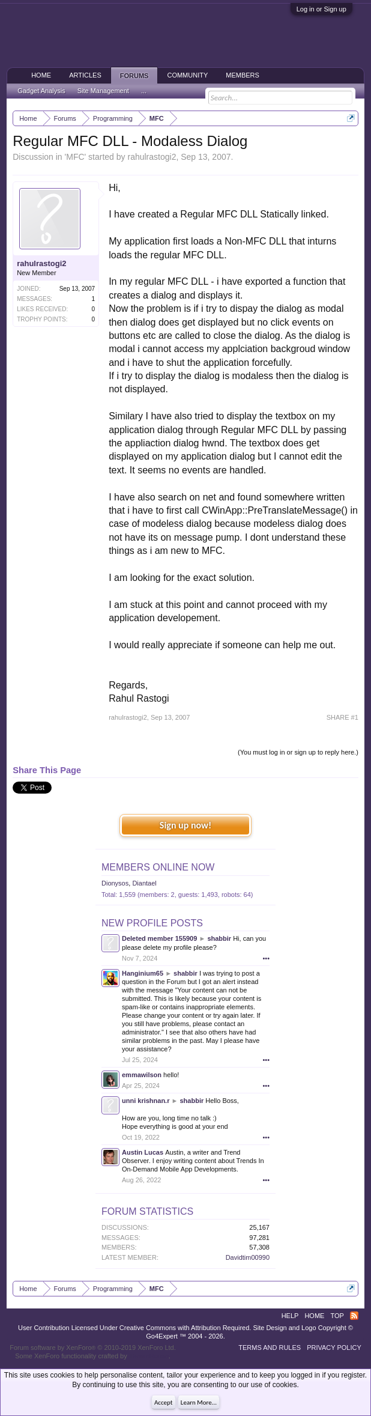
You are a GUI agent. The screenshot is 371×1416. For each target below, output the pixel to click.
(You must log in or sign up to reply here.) (298, 752)
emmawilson (141, 1074)
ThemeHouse (149, 1356)
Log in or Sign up (321, 9)
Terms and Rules (269, 1347)
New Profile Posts (152, 923)
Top (336, 1315)
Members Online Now (157, 867)
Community (187, 75)
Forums (134, 75)
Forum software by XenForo (93, 1347)
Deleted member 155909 (159, 938)
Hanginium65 (142, 973)
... (143, 90)
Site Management (103, 90)
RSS (354, 1315)
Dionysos (114, 883)
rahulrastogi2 (151, 157)
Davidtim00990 (248, 1257)
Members (242, 75)
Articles (85, 75)
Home (41, 75)
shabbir (219, 938)
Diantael (144, 883)
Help (290, 1315)
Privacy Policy (334, 1347)
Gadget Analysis (41, 90)
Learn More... (199, 1402)
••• (266, 958)
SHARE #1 (342, 717)
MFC (75, 157)
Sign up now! (185, 825)
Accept (163, 1402)
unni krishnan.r (145, 1100)
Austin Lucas (142, 1152)
